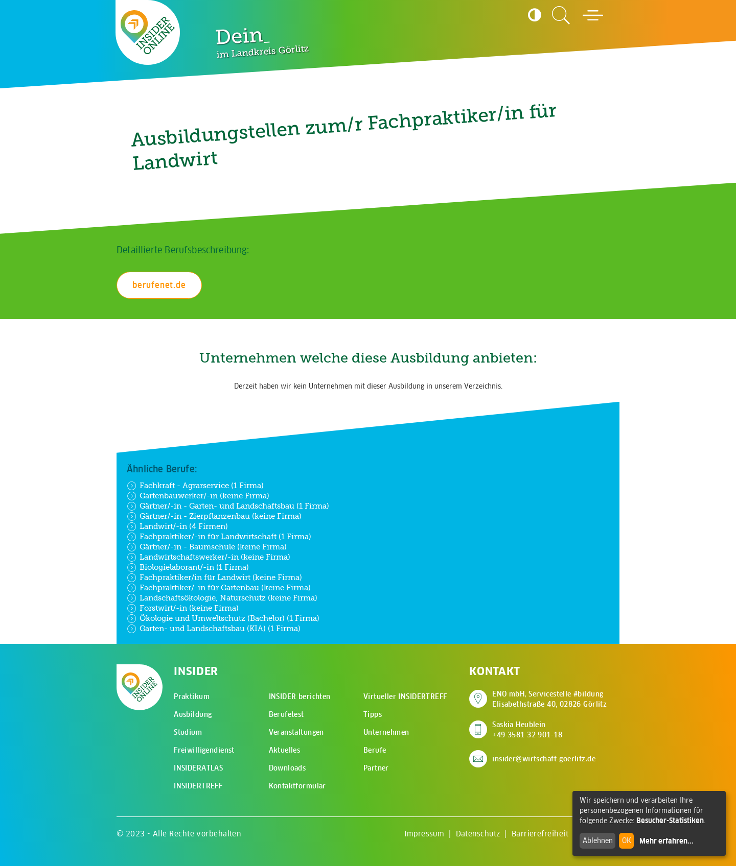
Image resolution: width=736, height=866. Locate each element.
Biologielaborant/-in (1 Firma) (188, 567)
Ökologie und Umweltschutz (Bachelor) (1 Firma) (223, 618)
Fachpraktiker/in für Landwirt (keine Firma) (214, 577)
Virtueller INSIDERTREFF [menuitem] (405, 696)
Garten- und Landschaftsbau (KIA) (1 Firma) (214, 628)
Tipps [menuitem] (372, 714)
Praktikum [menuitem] (192, 696)
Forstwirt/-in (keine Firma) (183, 608)
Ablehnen (598, 840)
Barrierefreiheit (540, 833)
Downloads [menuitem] (287, 768)
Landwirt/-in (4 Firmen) (177, 526)
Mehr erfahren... (666, 841)
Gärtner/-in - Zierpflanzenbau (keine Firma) (214, 516)
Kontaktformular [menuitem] (297, 786)
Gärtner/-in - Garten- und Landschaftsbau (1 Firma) (228, 506)
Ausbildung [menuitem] (193, 714)
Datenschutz (478, 833)
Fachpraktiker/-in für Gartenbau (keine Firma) (219, 588)
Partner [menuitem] (376, 768)
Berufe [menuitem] (374, 750)
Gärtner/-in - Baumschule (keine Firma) (207, 547)
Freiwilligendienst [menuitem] (204, 750)
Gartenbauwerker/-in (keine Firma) (198, 496)
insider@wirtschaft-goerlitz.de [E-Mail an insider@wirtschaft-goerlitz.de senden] (543, 759)
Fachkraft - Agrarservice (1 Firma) (195, 485)
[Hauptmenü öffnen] (593, 15)
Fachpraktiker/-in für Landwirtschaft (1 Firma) (219, 537)
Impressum (424, 833)
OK (626, 840)
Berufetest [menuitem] (286, 714)
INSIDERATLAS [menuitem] (198, 768)
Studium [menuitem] (188, 732)
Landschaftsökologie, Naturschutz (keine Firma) (222, 598)
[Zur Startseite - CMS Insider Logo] (148, 32)
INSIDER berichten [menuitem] (300, 696)
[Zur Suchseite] (561, 15)
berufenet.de (159, 285)
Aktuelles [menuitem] (285, 750)
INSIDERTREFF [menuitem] (198, 786)
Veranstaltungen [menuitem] (296, 732)
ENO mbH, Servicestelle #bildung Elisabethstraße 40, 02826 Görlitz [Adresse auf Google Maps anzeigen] (549, 699)
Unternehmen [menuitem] (386, 732)
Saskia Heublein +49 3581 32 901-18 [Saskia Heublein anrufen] (527, 729)
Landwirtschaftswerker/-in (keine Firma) (208, 557)
